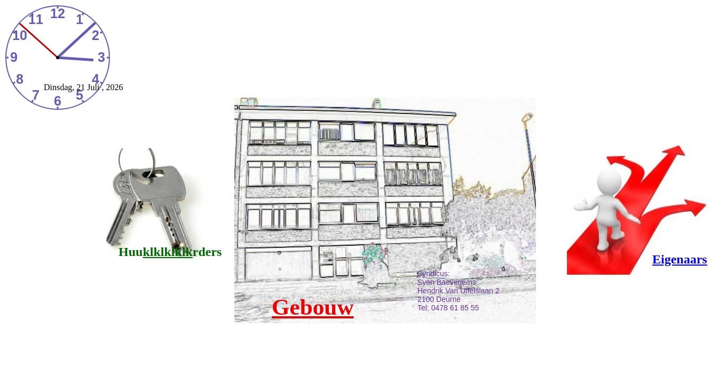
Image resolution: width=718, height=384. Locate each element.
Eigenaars (679, 259)
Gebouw (313, 306)
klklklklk (167, 252)
